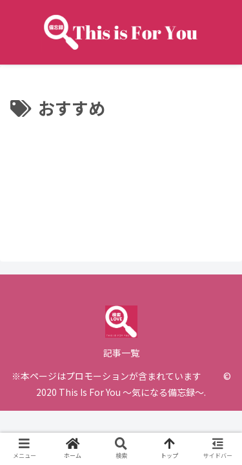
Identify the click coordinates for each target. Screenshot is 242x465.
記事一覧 (121, 352)
